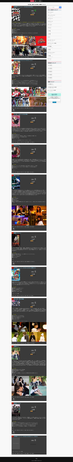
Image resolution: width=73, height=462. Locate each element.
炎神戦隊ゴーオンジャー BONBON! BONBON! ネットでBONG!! (26, 436)
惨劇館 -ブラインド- (17, 233)
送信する (54, 102)
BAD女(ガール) (16, 145)
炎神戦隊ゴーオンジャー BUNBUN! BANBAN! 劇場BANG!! (25, 267)
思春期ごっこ (16, 346)
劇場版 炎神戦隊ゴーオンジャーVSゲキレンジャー (23, 60)
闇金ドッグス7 (16, 175)
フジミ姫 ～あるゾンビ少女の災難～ (21, 114)
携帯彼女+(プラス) (17, 403)
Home (36, 458)
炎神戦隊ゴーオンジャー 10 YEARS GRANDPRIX (23, 6)
